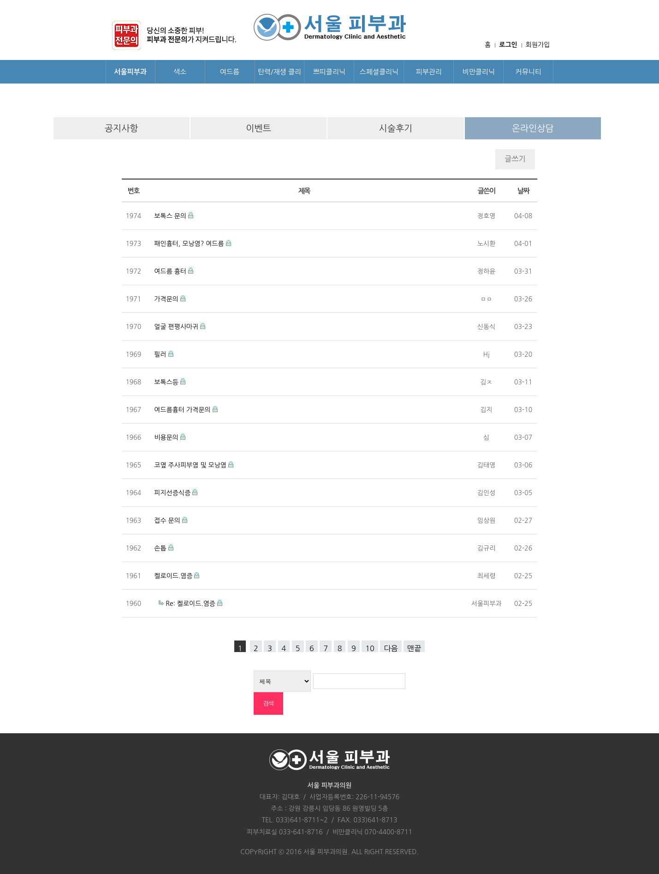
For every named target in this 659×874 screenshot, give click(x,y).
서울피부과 (130, 71)
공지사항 (121, 128)
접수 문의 (168, 520)
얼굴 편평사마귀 (177, 326)
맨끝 (414, 648)
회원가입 (538, 45)
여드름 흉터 (171, 271)
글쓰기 (515, 158)
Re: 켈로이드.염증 (191, 603)
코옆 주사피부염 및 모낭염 (191, 465)
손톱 (161, 548)
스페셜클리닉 (379, 71)
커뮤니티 (528, 71)
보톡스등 (167, 382)
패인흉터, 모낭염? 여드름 (190, 243)
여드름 (229, 71)
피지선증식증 (173, 493)
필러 (161, 354)
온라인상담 (533, 128)
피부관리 (429, 71)
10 (369, 648)
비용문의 (167, 437)
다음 (391, 648)
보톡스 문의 (171, 216)
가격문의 (167, 299)
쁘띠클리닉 (329, 71)
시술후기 (396, 128)
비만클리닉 (479, 71)
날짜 (523, 190)
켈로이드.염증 (174, 576)
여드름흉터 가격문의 (183, 410)
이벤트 (258, 128)
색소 (179, 71)
